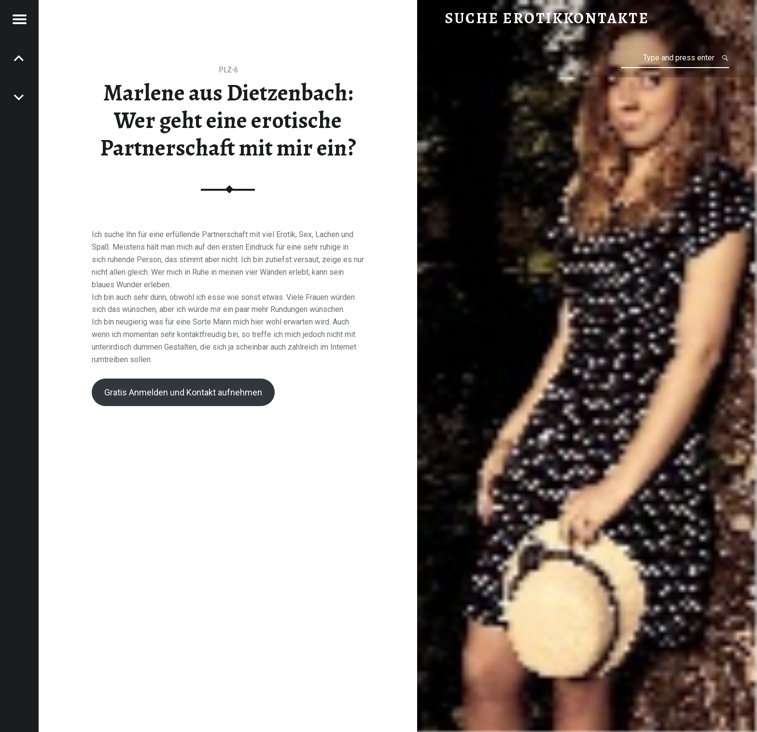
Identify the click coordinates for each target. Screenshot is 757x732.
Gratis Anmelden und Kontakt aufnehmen (183, 392)
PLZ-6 (228, 69)
